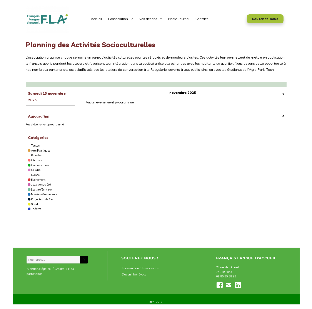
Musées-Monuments (44, 194)
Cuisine (35, 170)
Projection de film (42, 199)
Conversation (40, 165)
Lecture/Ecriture (41, 189)
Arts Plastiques (40, 150)
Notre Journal (178, 19)
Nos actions (148, 19)
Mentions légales (38, 269)
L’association (118, 19)
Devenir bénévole (134, 274)
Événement (38, 179)
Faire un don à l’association (140, 268)
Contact (201, 19)
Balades (36, 155)
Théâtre (36, 209)
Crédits (59, 269)
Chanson (37, 160)
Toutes (35, 145)
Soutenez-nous (265, 19)
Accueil (96, 19)
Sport (34, 204)
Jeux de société (41, 184)
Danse (35, 175)
